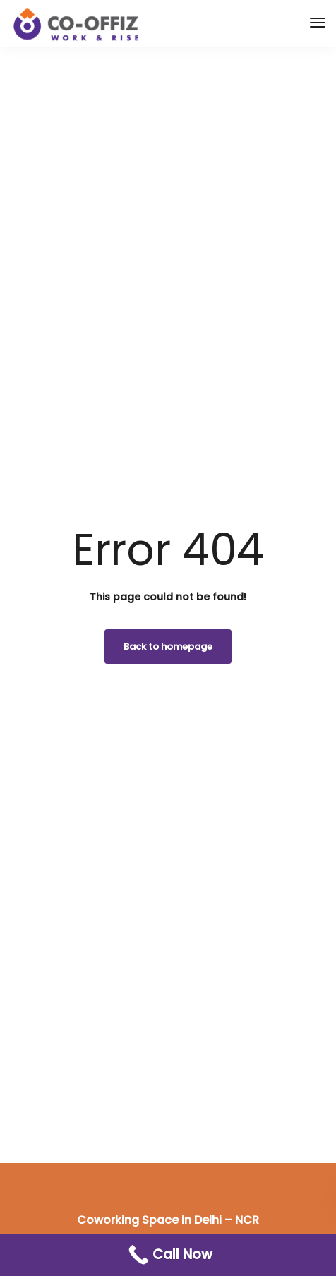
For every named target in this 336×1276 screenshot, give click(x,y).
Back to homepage (168, 646)
